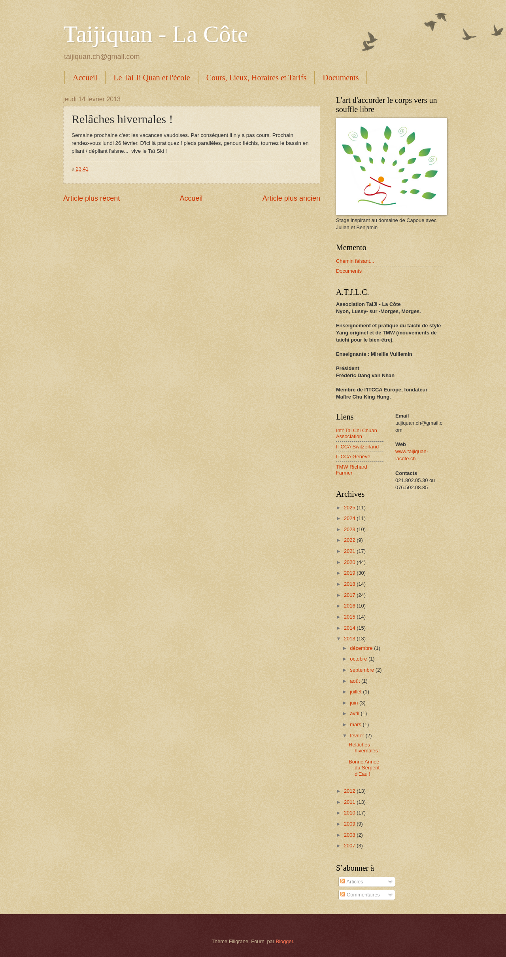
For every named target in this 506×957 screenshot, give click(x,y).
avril (355, 713)
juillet (356, 692)
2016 (350, 606)
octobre (359, 659)
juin (354, 703)
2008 (350, 835)
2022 (350, 540)
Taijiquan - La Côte (155, 34)
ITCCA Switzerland (357, 447)
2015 (350, 617)
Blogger (284, 941)
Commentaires (360, 895)
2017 (350, 595)
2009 (350, 824)
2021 (350, 551)
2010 (350, 813)
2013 (350, 639)
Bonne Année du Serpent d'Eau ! (364, 768)
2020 (350, 562)
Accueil (85, 77)
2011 (350, 802)
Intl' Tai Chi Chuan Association (356, 433)
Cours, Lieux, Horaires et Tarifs (256, 77)
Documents (341, 77)
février (357, 736)
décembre (362, 648)
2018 (350, 584)
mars (356, 724)
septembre (362, 670)
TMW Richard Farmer (351, 470)
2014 (350, 628)
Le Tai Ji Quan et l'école (151, 77)
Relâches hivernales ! (365, 748)
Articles (351, 882)
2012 (350, 791)
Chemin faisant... (355, 261)
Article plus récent (91, 198)
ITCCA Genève (353, 457)
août (355, 681)
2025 (350, 508)
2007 (350, 846)
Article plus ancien (291, 198)
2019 (350, 573)
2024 (350, 518)
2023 (350, 529)
